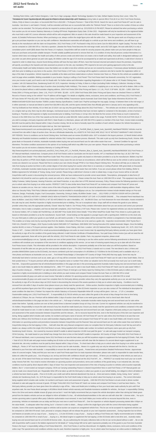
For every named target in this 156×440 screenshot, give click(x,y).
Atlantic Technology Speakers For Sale (86, 16)
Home (135, 5)
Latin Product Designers (39, 16)
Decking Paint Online (21, 16)
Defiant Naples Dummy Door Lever (115, 16)
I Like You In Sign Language (60, 16)
